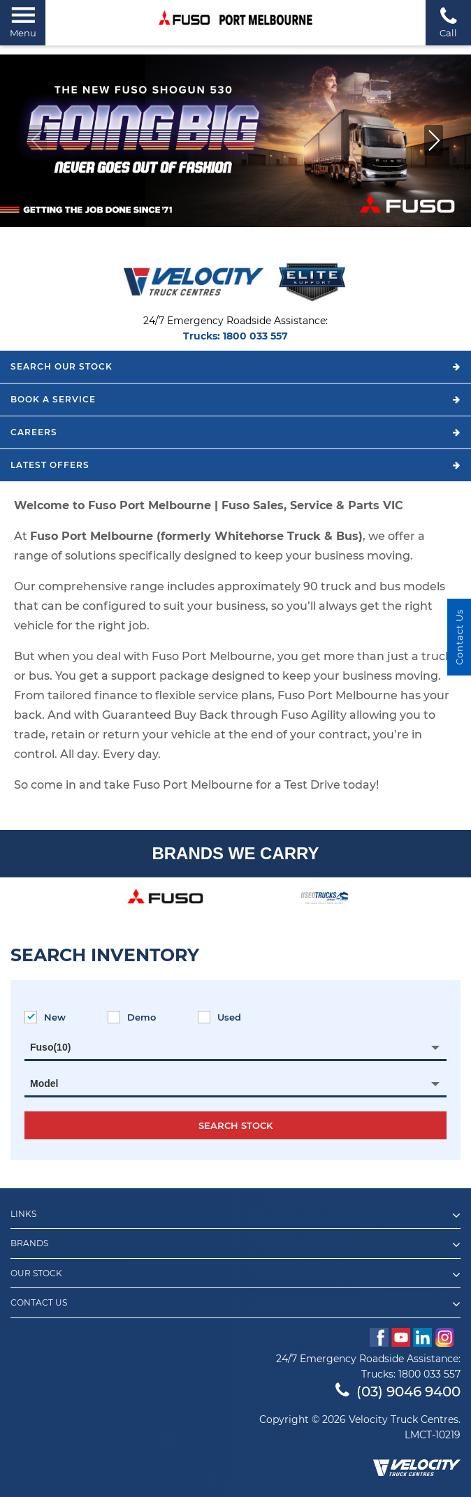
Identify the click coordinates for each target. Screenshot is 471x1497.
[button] (433, 140)
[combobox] (235, 1047)
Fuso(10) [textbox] (50, 1047)
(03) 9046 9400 (398, 1391)
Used (219, 1017)
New (45, 1017)
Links (235, 1215)
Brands (235, 1245)
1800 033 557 (255, 336)
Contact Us (235, 1304)
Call (448, 22)
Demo (132, 1017)
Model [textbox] (44, 1083)
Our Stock (235, 1275)
